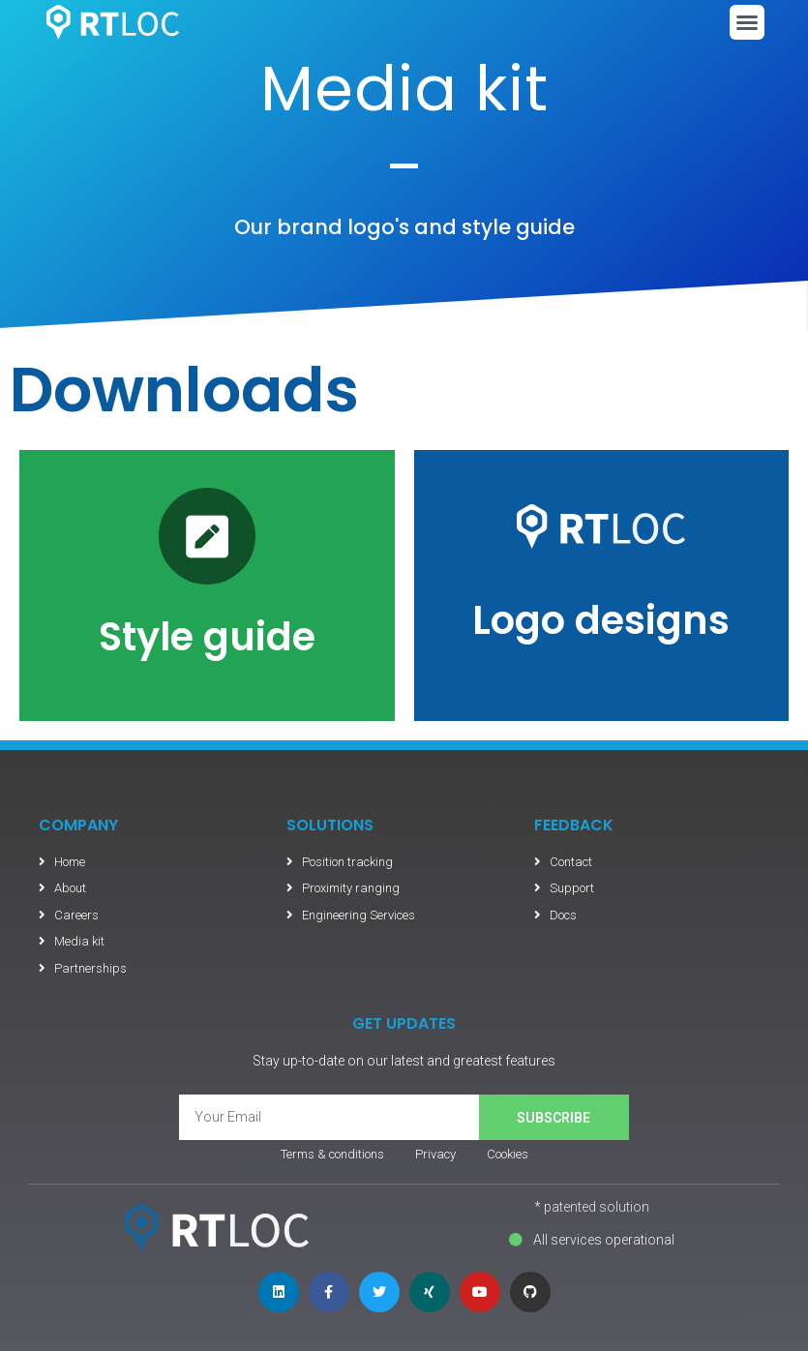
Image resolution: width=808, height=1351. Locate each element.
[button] (747, 22)
